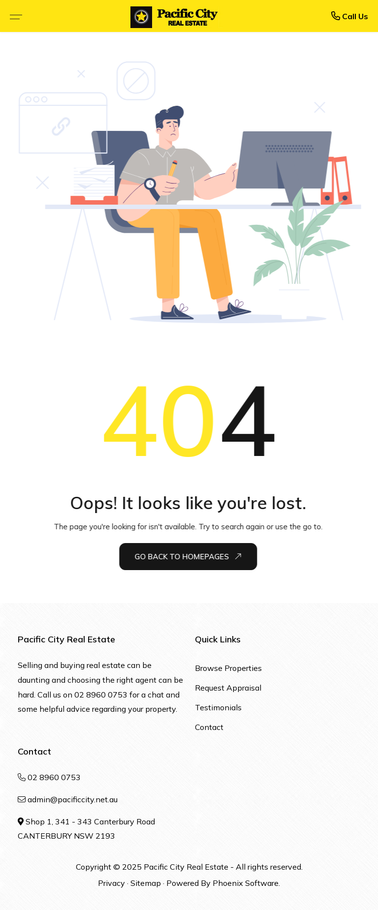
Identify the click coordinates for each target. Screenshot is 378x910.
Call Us (349, 16)
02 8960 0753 (100, 694)
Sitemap (145, 883)
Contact (209, 727)
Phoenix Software (246, 883)
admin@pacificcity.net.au (73, 799)
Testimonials (218, 707)
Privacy (111, 883)
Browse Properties (228, 668)
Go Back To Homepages (188, 556)
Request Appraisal (228, 688)
